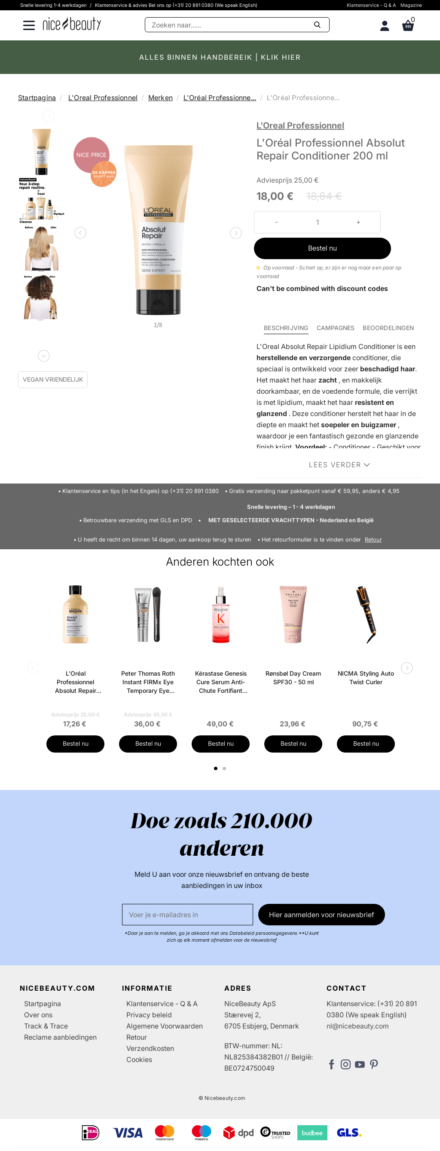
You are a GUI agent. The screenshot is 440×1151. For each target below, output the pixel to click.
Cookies (139, 1059)
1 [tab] (216, 768)
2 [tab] (225, 768)
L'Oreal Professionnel (103, 97)
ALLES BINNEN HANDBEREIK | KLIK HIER (220, 57)
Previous (48, 117)
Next (43, 354)
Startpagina (37, 97)
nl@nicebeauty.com (358, 1026)
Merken (160, 97)
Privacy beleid (149, 1014)
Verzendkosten (150, 1048)
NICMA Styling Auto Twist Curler (366, 678)
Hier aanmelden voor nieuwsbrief (321, 914)
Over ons (38, 1014)
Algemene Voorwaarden (164, 1026)
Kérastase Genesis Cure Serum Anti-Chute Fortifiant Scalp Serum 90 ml (221, 682)
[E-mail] (187, 914)
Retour (373, 539)
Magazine (411, 5)
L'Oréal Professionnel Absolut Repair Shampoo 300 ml (76, 682)
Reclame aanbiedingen (60, 1037)
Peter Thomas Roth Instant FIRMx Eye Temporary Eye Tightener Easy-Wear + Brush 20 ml (148, 682)
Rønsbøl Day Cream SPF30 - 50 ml (293, 678)
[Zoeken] (237, 24)
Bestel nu (322, 248)
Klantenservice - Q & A (371, 5)
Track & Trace (46, 1026)
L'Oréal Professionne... (220, 97)
